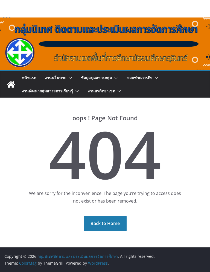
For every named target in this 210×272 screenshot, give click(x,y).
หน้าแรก (29, 77)
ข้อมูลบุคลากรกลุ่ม (96, 77)
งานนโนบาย (55, 77)
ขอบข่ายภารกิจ (139, 77)
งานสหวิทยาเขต (101, 90)
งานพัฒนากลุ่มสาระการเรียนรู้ (47, 90)
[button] (69, 78)
